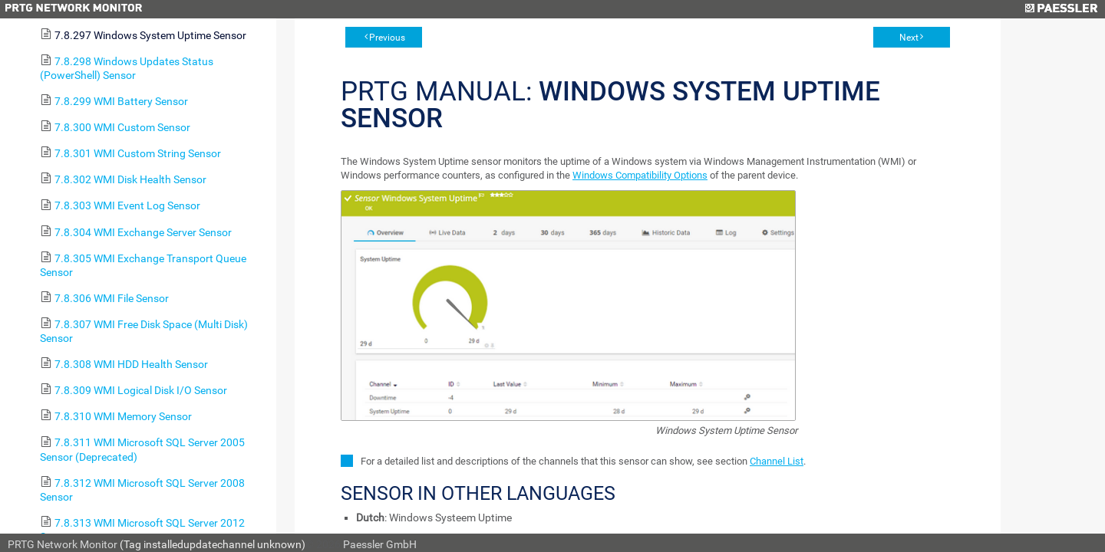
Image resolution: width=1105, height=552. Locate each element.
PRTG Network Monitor (62, 544)
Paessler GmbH (380, 544)
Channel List (776, 461)
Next (909, 37)
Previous (387, 37)
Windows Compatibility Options (640, 175)
